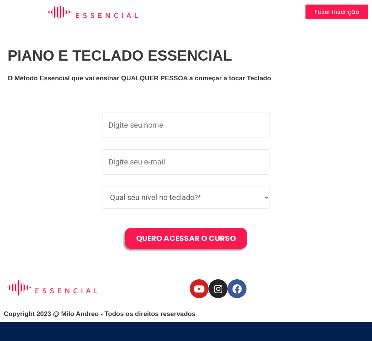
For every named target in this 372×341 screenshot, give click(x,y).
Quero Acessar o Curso (186, 238)
